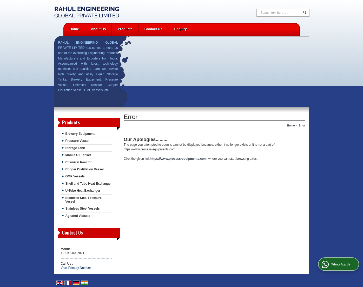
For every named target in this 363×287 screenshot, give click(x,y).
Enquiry (180, 29)
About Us (98, 29)
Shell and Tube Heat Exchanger (88, 183)
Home (74, 29)
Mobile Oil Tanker (78, 155)
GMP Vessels (75, 176)
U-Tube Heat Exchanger (82, 190)
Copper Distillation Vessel (84, 169)
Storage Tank (75, 148)
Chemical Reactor (78, 162)
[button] (76, 268)
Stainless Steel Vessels (82, 208)
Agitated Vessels (77, 216)
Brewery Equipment (80, 134)
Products (125, 29)
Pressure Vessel (77, 141)
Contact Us (153, 29)
